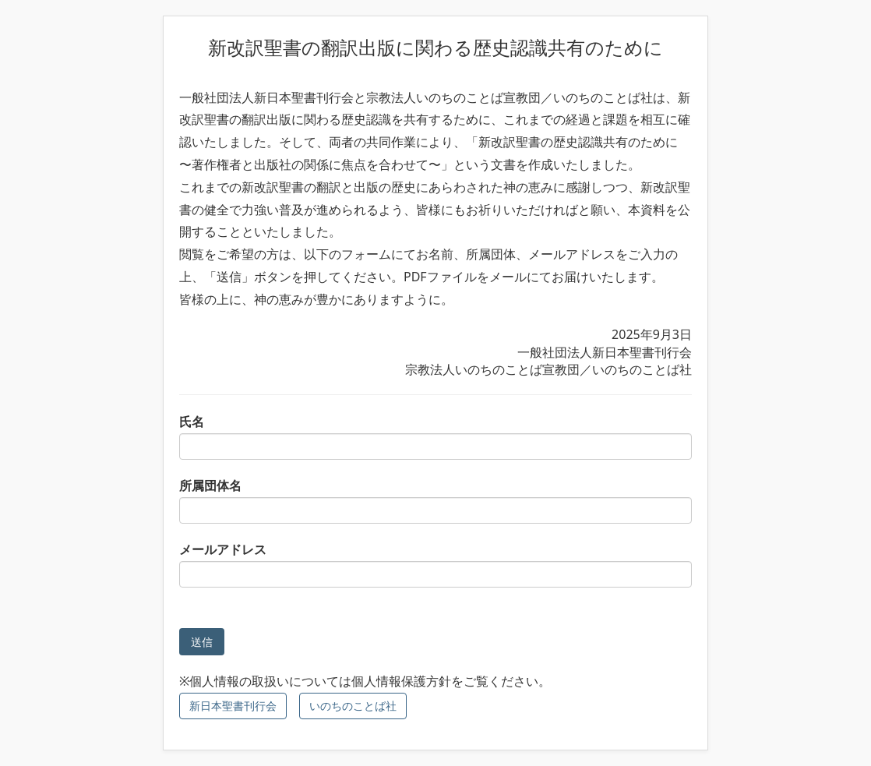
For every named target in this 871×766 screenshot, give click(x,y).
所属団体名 (435, 500)
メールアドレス (435, 564)
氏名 (435, 436)
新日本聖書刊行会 (233, 705)
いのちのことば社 (353, 705)
